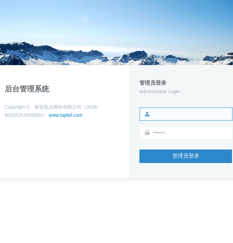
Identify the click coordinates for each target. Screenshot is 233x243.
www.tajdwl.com (64, 115)
